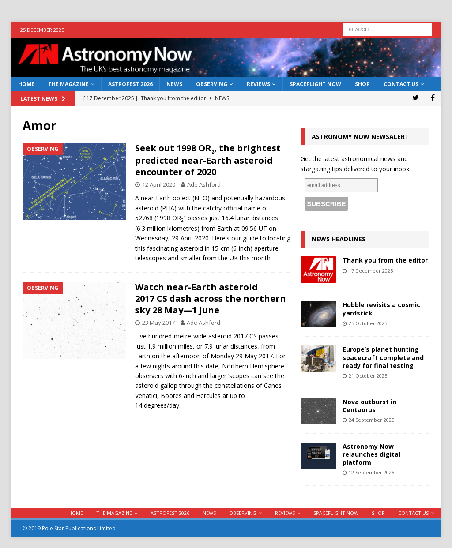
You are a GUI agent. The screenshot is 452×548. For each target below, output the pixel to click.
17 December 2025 (371, 270)
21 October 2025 (368, 375)
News (174, 84)
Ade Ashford (204, 184)
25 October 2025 (368, 323)
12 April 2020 (158, 184)
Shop (362, 84)
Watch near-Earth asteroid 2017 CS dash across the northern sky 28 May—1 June (210, 298)
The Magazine (68, 84)
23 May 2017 (158, 323)
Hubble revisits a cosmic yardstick (381, 308)
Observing (211, 84)
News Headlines (338, 239)
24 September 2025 (371, 420)
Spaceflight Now (315, 84)
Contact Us (401, 84)
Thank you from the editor (385, 260)
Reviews (258, 84)
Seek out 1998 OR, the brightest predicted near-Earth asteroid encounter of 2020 (208, 160)
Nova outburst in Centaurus (369, 406)
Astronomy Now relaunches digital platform (371, 454)
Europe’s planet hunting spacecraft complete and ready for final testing (383, 357)
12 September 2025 (371, 472)
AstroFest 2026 (130, 84)
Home (26, 84)
